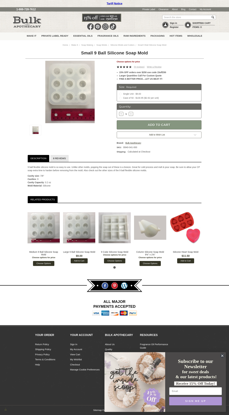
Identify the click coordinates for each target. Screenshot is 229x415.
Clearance (163, 9)
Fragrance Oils (107, 35)
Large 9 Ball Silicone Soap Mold (79, 252)
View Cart (75, 354)
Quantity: (125, 106)
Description (38, 158)
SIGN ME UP (195, 401)
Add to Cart (79, 261)
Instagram (105, 26)
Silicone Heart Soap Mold (185, 252)
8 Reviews (59, 158)
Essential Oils (82, 35)
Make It (31, 35)
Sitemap (97, 410)
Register (174, 27)
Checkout (75, 364)
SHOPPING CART (201, 23)
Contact (192, 9)
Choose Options (43, 263)
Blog (183, 9)
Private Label (148, 9)
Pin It (98, 26)
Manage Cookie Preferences (85, 369)
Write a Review (154, 67)
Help (37, 364)
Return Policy (42, 344)
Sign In (73, 344)
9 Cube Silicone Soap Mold (114, 252)
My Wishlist (76, 359)
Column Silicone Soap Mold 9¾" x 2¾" (150, 253)
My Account (205, 9)
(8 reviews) (139, 67)
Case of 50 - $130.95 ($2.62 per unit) (141, 98)
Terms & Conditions (45, 359)
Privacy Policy (42, 354)
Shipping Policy (43, 349)
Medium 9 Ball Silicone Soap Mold (43, 253)
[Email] (195, 391)
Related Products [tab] (42, 199)
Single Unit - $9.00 (132, 94)
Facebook (90, 26)
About (175, 9)
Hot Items (176, 35)
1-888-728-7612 (26, 9)
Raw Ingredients (134, 35)
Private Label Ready (54, 35)
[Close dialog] (222, 355)
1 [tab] (114, 267)
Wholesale (194, 35)
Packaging (158, 35)
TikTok (113, 26)
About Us (110, 344)
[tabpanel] (43, 236)
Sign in (173, 23)
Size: (127, 87)
